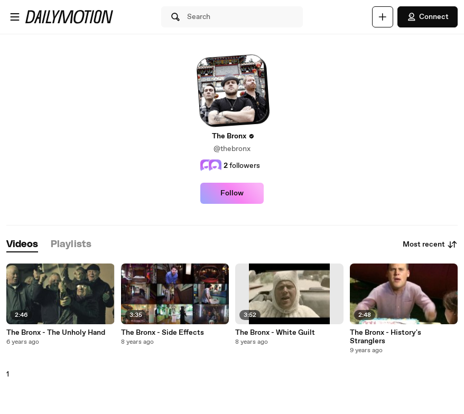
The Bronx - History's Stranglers (385, 336)
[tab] (22, 244)
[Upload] (382, 16)
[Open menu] (14, 16)
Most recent (430, 244)
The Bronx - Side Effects (162, 332)
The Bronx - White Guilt (275, 332)
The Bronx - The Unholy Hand (55, 332)
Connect (427, 17)
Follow (232, 193)
